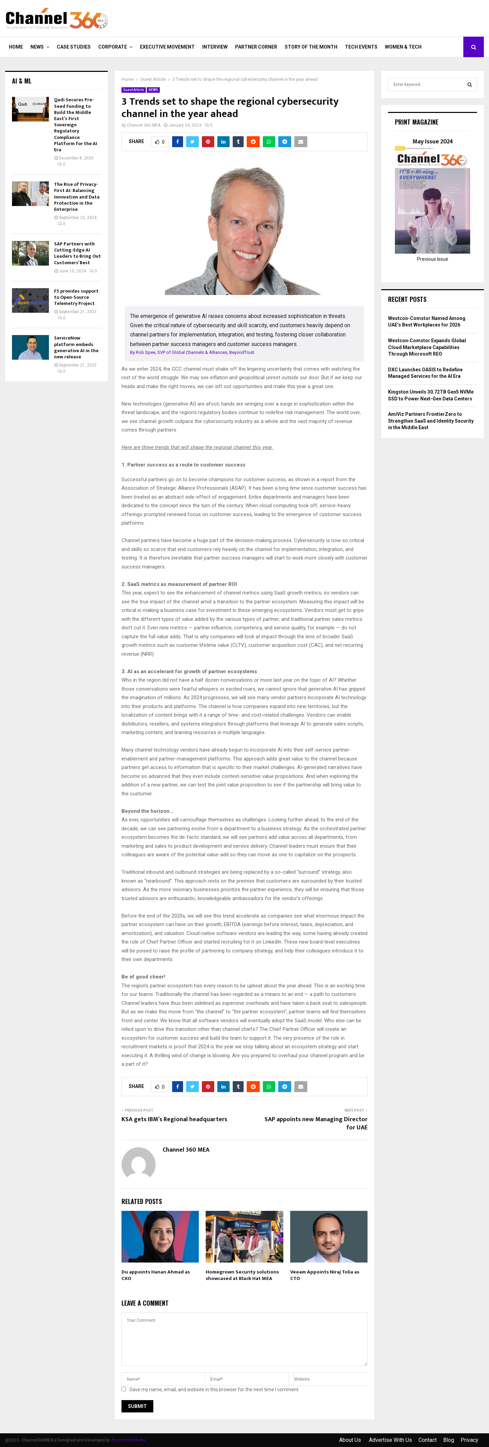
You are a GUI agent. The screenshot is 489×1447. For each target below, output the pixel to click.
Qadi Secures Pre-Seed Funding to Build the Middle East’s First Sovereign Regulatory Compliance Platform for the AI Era (75, 125)
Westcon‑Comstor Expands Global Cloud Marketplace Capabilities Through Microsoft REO (427, 347)
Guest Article (133, 90)
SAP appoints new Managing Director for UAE (316, 1123)
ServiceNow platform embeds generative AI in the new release (76, 347)
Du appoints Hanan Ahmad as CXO (155, 1275)
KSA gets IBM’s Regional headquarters (174, 1119)
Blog (448, 1440)
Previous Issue (432, 259)
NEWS (37, 47)
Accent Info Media (128, 1440)
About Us (350, 1440)
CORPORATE (112, 47)
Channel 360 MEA (143, 125)
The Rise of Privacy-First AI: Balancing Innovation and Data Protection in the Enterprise (77, 196)
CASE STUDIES (74, 47)
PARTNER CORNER (256, 47)
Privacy (469, 1440)
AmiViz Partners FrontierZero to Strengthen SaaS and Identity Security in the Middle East (431, 420)
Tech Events (361, 47)
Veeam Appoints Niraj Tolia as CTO (324, 1275)
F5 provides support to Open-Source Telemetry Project (76, 297)
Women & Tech (403, 47)
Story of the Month (311, 47)
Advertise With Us (390, 1440)
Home (16, 47)
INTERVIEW (215, 47)
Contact (428, 1440)
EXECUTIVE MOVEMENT (167, 47)
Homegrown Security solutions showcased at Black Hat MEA (242, 1275)
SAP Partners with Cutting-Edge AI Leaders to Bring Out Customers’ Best (77, 253)
